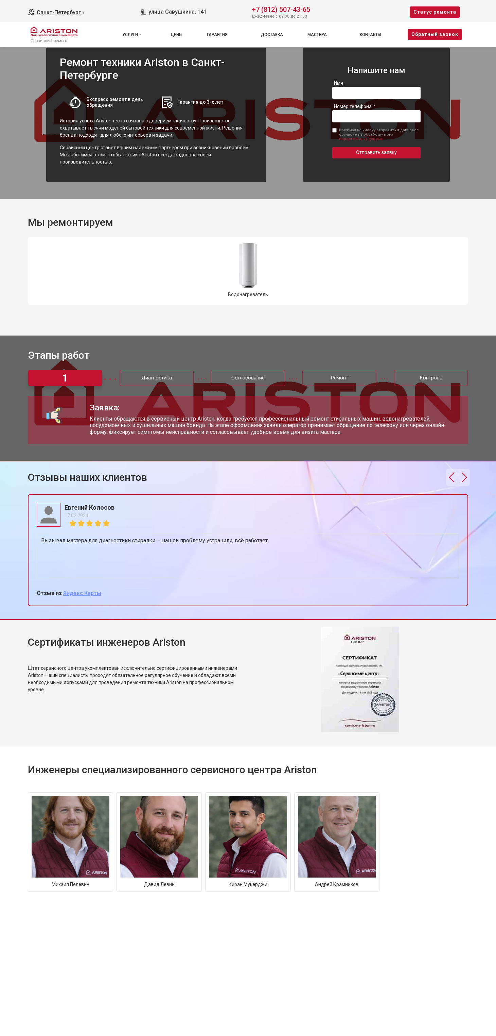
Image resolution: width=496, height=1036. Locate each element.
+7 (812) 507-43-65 (281, 9)
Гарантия (217, 34)
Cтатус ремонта (434, 12)
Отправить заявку (376, 152)
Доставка (272, 34)
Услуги (130, 34)
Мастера (317, 34)
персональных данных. (361, 139)
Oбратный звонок (434, 34)
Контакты (370, 34)
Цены (176, 34)
